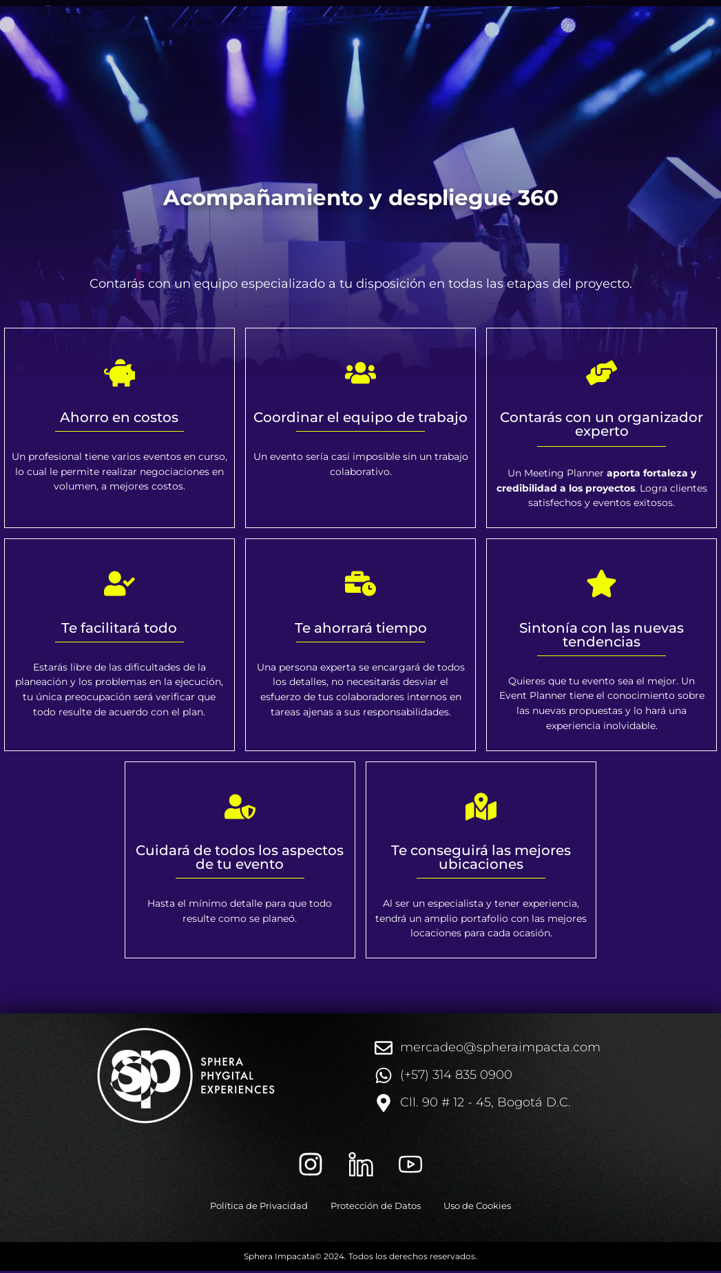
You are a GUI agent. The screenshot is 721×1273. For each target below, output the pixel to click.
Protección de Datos (376, 1207)
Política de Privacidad (246, 1207)
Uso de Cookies (490, 1207)
